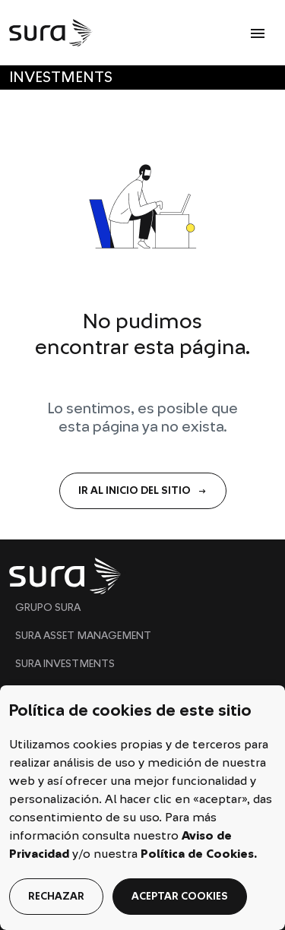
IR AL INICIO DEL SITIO (142, 491)
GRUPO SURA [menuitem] (48, 608)
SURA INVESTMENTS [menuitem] (65, 664)
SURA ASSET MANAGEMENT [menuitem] (83, 636)
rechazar (56, 896)
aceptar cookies (179, 896)
